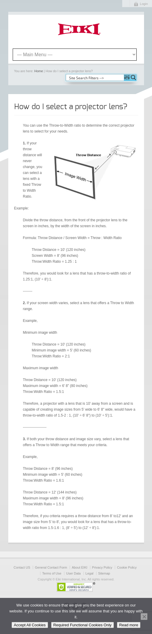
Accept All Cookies (30, 625)
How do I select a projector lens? (70, 107)
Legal (90, 573)
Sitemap (104, 573)
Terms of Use (51, 573)
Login (144, 4)
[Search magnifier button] (133, 77)
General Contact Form (51, 567)
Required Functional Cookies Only (82, 625)
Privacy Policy (102, 567)
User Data (73, 573)
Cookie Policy (127, 567)
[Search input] (95, 77)
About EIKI (79, 567)
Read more (128, 625)
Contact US (22, 567)
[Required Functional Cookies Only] (144, 616)
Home (38, 71)
